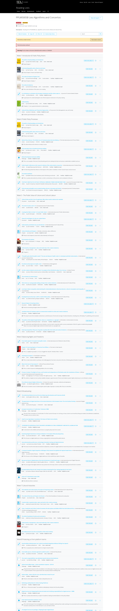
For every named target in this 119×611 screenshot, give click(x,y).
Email (93, 2)
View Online (89, 69)
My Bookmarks (30, 11)
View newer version (96, 39)
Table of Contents (22, 34)
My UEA (85, 2)
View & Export (95, 18)
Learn (89, 2)
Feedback (38, 11)
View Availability (88, 60)
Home (18, 11)
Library (81, 2)
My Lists (23, 11)
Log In (44, 11)
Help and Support (99, 2)
